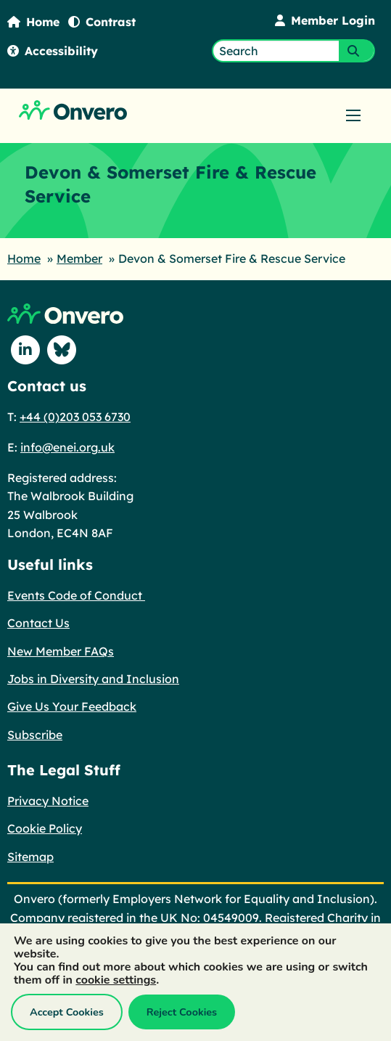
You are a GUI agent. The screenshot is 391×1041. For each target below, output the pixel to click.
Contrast (102, 22)
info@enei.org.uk (67, 447)
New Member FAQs (60, 651)
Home (33, 22)
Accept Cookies (67, 1012)
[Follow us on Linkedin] (25, 349)
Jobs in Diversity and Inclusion (93, 679)
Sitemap (30, 856)
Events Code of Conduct (76, 595)
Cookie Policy (44, 828)
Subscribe (34, 734)
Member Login (325, 20)
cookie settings (115, 980)
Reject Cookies (182, 1012)
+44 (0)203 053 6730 (75, 416)
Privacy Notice (48, 801)
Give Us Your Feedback (71, 706)
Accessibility (52, 51)
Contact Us (38, 623)
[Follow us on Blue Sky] (62, 349)
